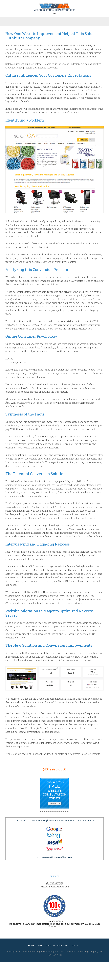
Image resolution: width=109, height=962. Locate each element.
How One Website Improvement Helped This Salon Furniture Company (50, 35)
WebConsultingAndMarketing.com (54, 7)
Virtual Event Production (54, 886)
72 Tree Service (54, 882)
